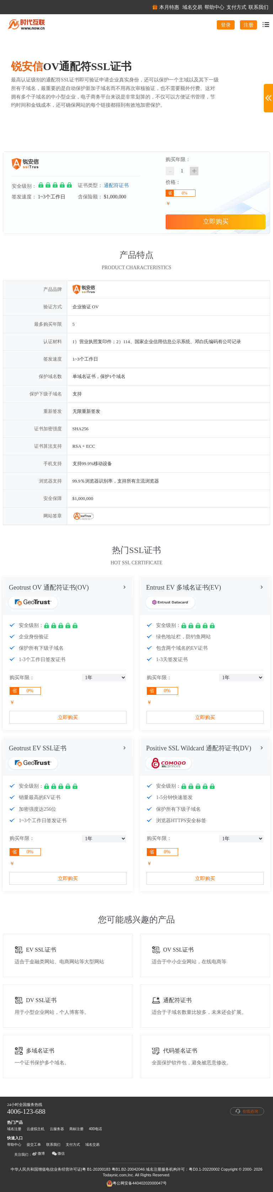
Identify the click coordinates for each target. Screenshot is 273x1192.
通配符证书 (116, 185)
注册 (248, 25)
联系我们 (53, 1144)
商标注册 (76, 1129)
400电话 (95, 1129)
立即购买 (216, 221)
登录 (226, 25)
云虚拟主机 (35, 1129)
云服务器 (57, 1129)
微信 (58, 1153)
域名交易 (92, 1144)
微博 (38, 1153)
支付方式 (73, 1144)
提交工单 (34, 1144)
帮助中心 (14, 1144)
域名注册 (14, 1129)
